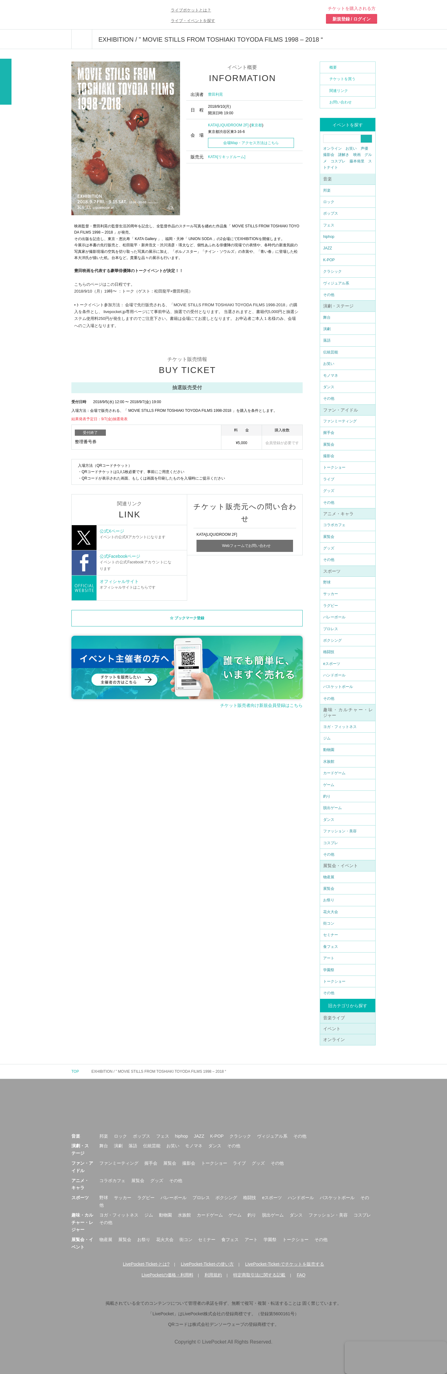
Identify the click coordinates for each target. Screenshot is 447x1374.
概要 (333, 67)
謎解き (343, 154)
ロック (328, 202)
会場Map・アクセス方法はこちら (251, 143)
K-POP (329, 260)
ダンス (328, 387)
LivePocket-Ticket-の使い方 (207, 1264)
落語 (327, 340)
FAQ (301, 1274)
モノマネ (330, 375)
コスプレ (338, 161)
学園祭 (328, 970)
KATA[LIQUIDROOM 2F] (228, 125)
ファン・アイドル (340, 409)
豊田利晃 (215, 94)
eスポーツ (331, 664)
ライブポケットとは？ (191, 10)
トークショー (334, 467)
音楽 (327, 178)
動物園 (328, 750)
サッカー (330, 594)
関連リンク (338, 91)
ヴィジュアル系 (336, 283)
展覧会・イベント (340, 865)
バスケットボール (338, 687)
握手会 (328, 432)
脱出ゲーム (332, 808)
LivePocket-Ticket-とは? (146, 1264)
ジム (327, 738)
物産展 (328, 877)
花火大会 (330, 912)
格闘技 (328, 652)
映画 (357, 154)
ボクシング (332, 640)
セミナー (330, 935)
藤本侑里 (357, 161)
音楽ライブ (334, 1017)
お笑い (351, 148)
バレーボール (334, 617)
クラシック (332, 271)
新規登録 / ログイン (351, 18)
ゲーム (328, 785)
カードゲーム (334, 773)
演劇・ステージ (338, 305)
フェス (328, 225)
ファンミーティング (340, 421)
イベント (332, 1028)
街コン (328, 923)
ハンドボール (334, 675)
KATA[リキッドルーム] (226, 157)
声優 (364, 148)
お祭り (328, 900)
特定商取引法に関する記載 (259, 1274)
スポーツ (332, 571)
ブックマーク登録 (189, 620)
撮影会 (328, 154)
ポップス (330, 213)
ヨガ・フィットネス (340, 727)
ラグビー (330, 605)
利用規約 (213, 1274)
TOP (75, 1071)
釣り (327, 796)
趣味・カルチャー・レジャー (82, 1222)
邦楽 (327, 190)
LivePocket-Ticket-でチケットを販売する (284, 1264)
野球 (327, 582)
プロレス (330, 629)
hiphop (328, 236)
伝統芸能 (330, 352)
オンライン (332, 148)
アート (328, 958)
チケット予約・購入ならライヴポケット (107, 14)
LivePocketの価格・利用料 (167, 1274)
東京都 (256, 125)
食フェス (330, 946)
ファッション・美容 (340, 831)
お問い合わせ (340, 102)
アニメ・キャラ (338, 513)
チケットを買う (342, 79)
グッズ (328, 491)
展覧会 (328, 444)
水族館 (328, 761)
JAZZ (327, 248)
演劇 (327, 329)
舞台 (327, 317)
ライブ (328, 479)
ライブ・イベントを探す (193, 20)
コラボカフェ (334, 525)
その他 (328, 295)
